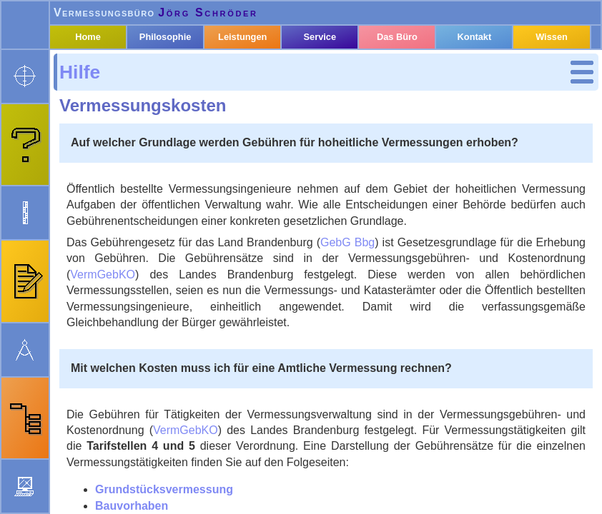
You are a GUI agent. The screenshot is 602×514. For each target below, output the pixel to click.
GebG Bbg (534, 272)
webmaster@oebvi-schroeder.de (179, 503)
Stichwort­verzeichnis (145, 288)
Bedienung (117, 307)
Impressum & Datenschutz (377, 503)
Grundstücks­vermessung (125, 123)
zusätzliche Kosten (147, 268)
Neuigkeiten (287, 503)
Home (108, 73)
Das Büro (405, 73)
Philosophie (181, 73)
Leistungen (256, 73)
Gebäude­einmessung (154, 249)
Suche (105, 327)
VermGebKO (351, 321)
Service (330, 73)
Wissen (553, 73)
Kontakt (479, 73)
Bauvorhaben (124, 148)
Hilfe (92, 98)
